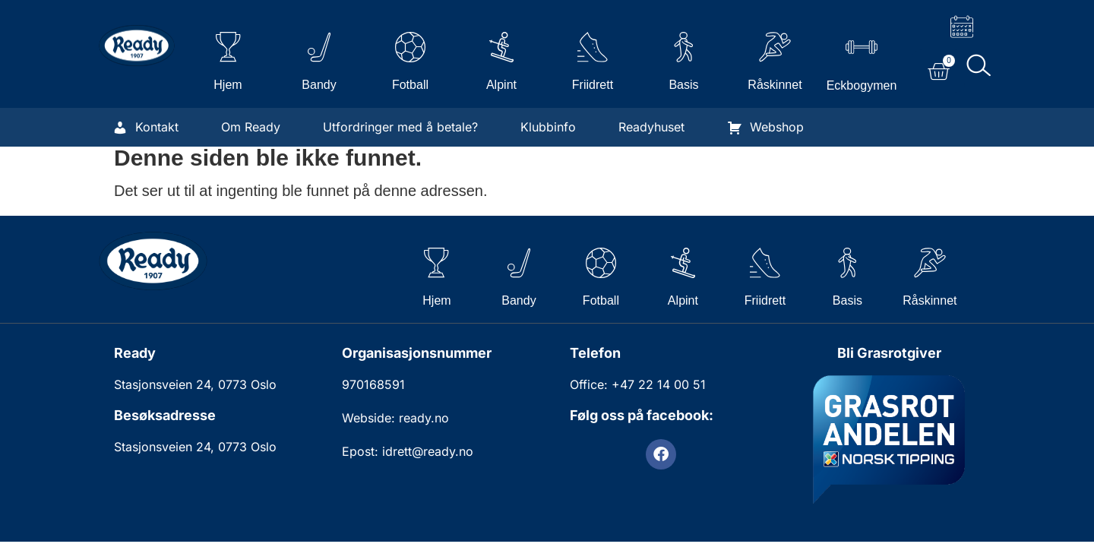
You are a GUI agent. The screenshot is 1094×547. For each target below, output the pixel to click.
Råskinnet (775, 84)
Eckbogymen (862, 85)
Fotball (410, 84)
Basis (683, 84)
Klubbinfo (548, 126)
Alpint (501, 84)
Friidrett (592, 84)
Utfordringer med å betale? (400, 126)
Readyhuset (651, 126)
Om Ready (250, 126)
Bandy (319, 84)
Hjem (227, 84)
